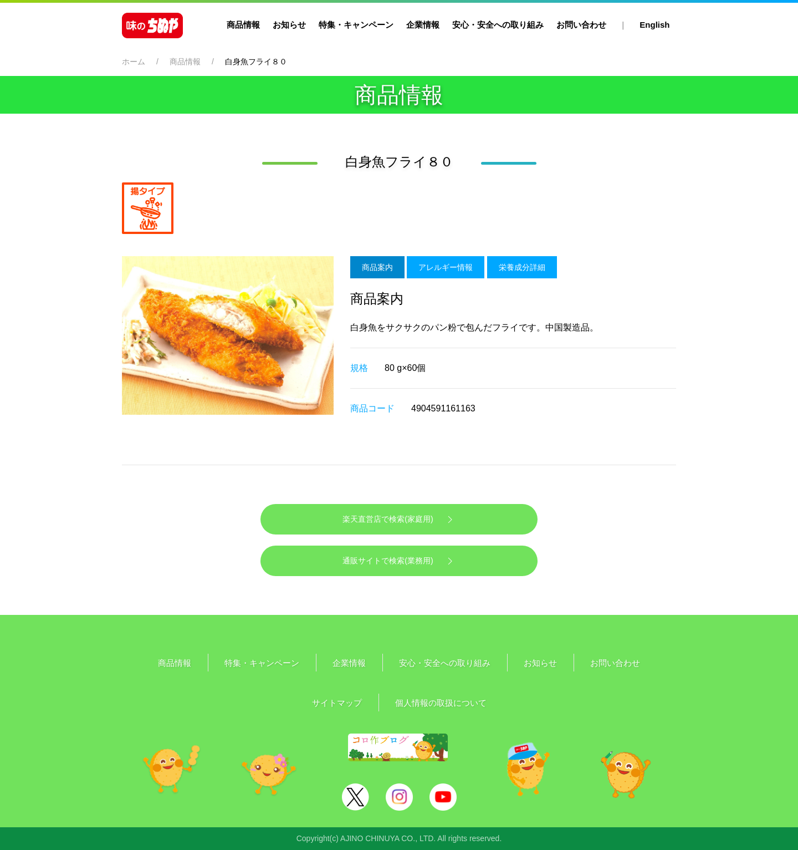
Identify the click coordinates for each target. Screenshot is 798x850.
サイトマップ (337, 703)
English (654, 24)
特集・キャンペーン (356, 24)
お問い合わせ (581, 24)
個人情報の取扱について (441, 703)
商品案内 (377, 267)
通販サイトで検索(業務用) (398, 561)
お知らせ (289, 24)
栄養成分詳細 (522, 267)
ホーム (133, 61)
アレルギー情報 (445, 267)
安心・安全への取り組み (498, 24)
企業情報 (422, 24)
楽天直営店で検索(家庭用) (398, 519)
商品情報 (243, 24)
